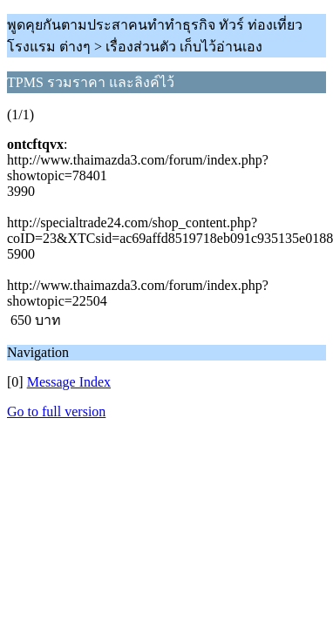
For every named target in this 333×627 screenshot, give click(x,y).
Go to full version (56, 411)
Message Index (69, 381)
